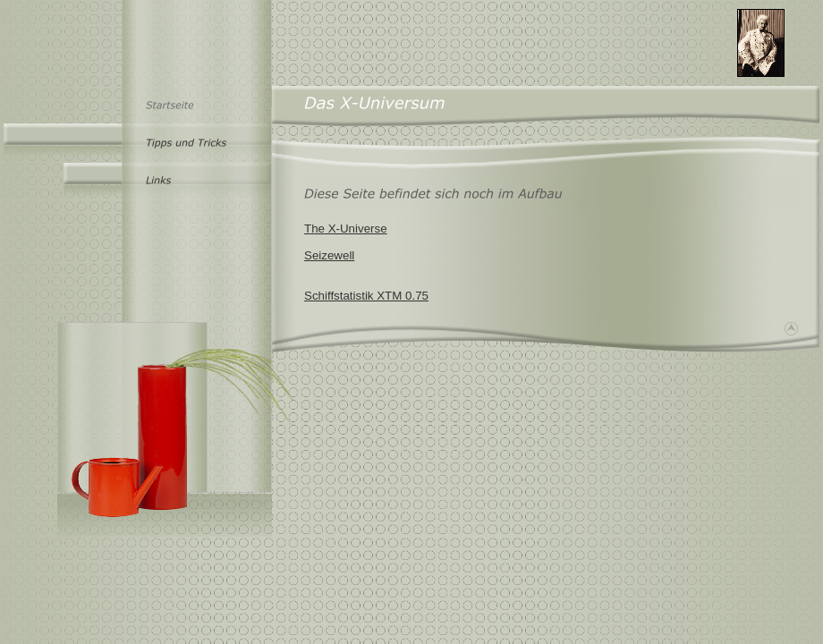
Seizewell (329, 255)
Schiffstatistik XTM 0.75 (366, 295)
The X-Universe (345, 228)
